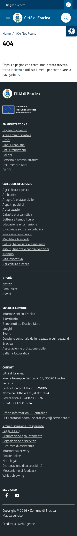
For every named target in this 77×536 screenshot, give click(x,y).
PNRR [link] (6, 169)
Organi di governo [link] (14, 130)
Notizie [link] (7, 283)
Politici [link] (7, 154)
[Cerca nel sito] (66, 18)
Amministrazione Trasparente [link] (23, 425)
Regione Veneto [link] (15, 5)
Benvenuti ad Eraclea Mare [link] (21, 323)
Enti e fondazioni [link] (14, 149)
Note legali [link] (9, 460)
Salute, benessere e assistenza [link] (23, 244)
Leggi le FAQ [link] (11, 430)
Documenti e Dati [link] (14, 164)
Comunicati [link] (10, 288)
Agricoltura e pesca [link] (15, 189)
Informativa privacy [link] (16, 450)
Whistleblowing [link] (13, 475)
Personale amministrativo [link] (20, 159)
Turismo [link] (8, 253)
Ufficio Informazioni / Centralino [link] (24, 412)
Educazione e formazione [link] (19, 224)
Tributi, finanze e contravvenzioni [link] (25, 248)
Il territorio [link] (10, 318)
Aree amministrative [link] (16, 135)
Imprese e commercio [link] (17, 234)
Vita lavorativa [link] (12, 258)
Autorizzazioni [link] (12, 209)
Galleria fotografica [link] (15, 353)
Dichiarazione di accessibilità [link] (22, 465)
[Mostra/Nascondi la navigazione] (8, 17)
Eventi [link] (6, 333)
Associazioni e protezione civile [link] (24, 348)
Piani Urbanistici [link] (13, 144)
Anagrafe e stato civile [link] (18, 199)
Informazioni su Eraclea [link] (18, 313)
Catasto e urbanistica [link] (17, 214)
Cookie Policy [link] (11, 455)
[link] (71, 31)
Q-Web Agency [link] (24, 523)
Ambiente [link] (9, 194)
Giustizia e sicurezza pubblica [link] (22, 229)
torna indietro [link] (12, 69)
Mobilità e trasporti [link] (15, 239)
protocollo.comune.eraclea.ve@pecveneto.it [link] (39, 417)
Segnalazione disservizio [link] (19, 440)
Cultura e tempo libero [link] (18, 219)
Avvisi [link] (6, 293)
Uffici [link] (6, 139)
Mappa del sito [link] (12, 515)
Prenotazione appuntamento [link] (22, 435)
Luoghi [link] (7, 328)
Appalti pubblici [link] (13, 204)
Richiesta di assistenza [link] (18, 445)
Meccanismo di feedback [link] (19, 470)
